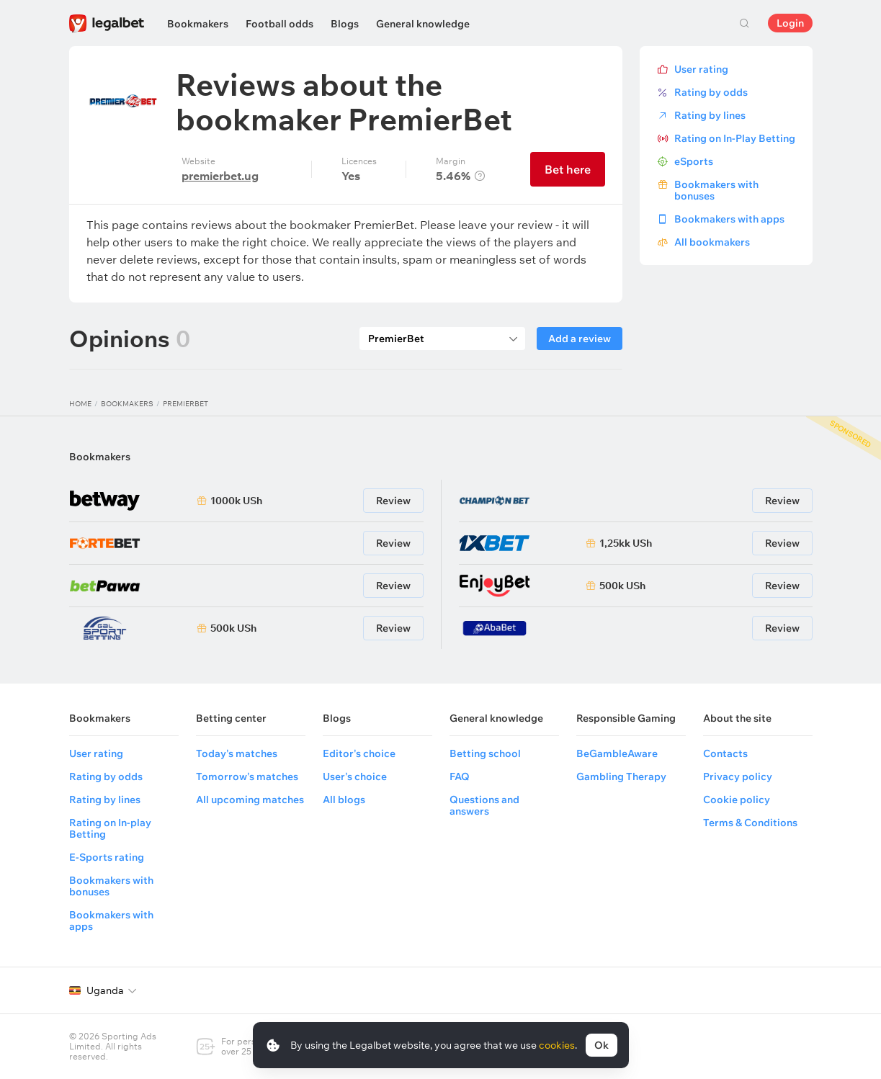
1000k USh (236, 500)
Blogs (345, 24)
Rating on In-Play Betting (734, 138)
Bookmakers (197, 24)
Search (745, 23)
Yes (350, 175)
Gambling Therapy (621, 776)
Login (790, 23)
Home (80, 403)
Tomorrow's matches (247, 776)
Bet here (568, 169)
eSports (693, 161)
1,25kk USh (625, 543)
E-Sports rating (106, 857)
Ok (601, 1045)
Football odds (279, 24)
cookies (557, 1045)
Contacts (725, 753)
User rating (701, 69)
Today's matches (236, 753)
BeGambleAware (617, 753)
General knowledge (423, 24)
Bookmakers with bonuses (716, 190)
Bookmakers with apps (729, 219)
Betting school (485, 753)
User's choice (355, 776)
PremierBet (185, 403)
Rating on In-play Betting (110, 828)
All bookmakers (712, 242)
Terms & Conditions (750, 822)
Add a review (579, 338)
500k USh (233, 628)
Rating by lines (710, 115)
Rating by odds (711, 92)
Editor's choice (359, 753)
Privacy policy (737, 776)
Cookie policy (736, 799)
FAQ (460, 776)
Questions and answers (484, 805)
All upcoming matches (250, 799)
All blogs (344, 799)
